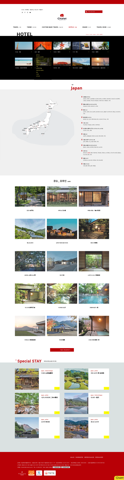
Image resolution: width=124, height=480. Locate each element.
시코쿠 (37, 74)
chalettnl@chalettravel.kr (27, 467)
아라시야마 (100, 136)
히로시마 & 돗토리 (40, 70)
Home (87, 34)
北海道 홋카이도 (86, 97)
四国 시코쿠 (85, 158)
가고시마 (85, 154)
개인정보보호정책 (99, 457)
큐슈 (37, 72)
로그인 (23, 9)
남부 (91, 165)
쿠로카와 (95, 152)
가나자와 (85, 124)
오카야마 (92, 147)
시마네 (87, 147)
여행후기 (41, 9)
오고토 (96, 136)
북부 (89, 165)
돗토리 (84, 147)
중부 (86, 165)
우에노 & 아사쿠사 (116, 111)
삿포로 (84, 98)
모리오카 (93, 106)
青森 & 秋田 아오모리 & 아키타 (90, 104)
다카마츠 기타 (95, 160)
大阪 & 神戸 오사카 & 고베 (89, 139)
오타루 (87, 98)
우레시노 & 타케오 (106, 152)
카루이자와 (93, 119)
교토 (37, 66)
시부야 (87, 111)
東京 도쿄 (85, 110)
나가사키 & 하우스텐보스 (115, 152)
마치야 (93, 136)
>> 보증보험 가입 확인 (65, 467)
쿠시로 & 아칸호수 (95, 100)
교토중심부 (88, 136)
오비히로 (88, 100)
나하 (84, 165)
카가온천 (89, 124)
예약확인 (27, 9)
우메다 (87, 141)
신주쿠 (84, 111)
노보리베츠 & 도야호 (94, 98)
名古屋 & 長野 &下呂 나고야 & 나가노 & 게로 (93, 128)
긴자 (91, 111)
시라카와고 (97, 124)
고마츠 (37, 62)
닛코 (90, 119)
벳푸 (92, 152)
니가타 (96, 106)
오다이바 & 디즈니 (99, 111)
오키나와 (38, 76)
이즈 (87, 119)
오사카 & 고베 (39, 68)
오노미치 (100, 147)
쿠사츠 (104, 119)
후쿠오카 (85, 152)
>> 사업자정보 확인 (56, 467)
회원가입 (32, 9)
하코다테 (109, 98)
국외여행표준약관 (79, 457)
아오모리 (85, 106)
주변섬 (94, 165)
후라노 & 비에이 (102, 98)
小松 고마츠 (85, 123)
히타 (88, 154)
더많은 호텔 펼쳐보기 (66, 350)
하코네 (84, 119)
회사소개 (36, 9)
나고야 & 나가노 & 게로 (41, 64)
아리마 (94, 141)
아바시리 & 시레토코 (103, 100)
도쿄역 (93, 111)
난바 (84, 141)
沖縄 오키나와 (86, 164)
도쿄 (37, 59)
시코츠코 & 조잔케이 (115, 98)
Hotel (91, 34)
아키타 (88, 106)
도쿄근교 (38, 60)
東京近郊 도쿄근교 (87, 117)
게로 (91, 130)
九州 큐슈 (85, 151)
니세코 (84, 100)
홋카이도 (38, 55)
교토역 (84, 136)
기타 (110, 100)
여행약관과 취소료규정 (89, 457)
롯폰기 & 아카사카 (108, 111)
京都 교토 (85, 134)
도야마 (93, 124)
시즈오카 (101, 119)
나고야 (84, 130)
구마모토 (99, 152)
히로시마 (96, 147)
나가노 (87, 130)
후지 (97, 119)
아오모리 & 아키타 (40, 57)
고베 (92, 141)
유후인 (88, 152)
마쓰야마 (101, 160)
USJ (89, 141)
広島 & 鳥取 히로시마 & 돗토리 (90, 145)
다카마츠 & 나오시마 (87, 160)
